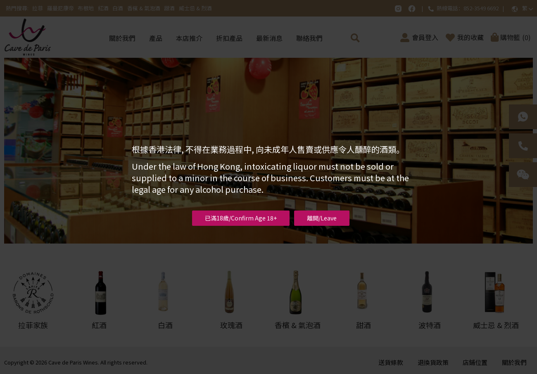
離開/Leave (322, 218)
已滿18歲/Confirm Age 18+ (241, 218)
